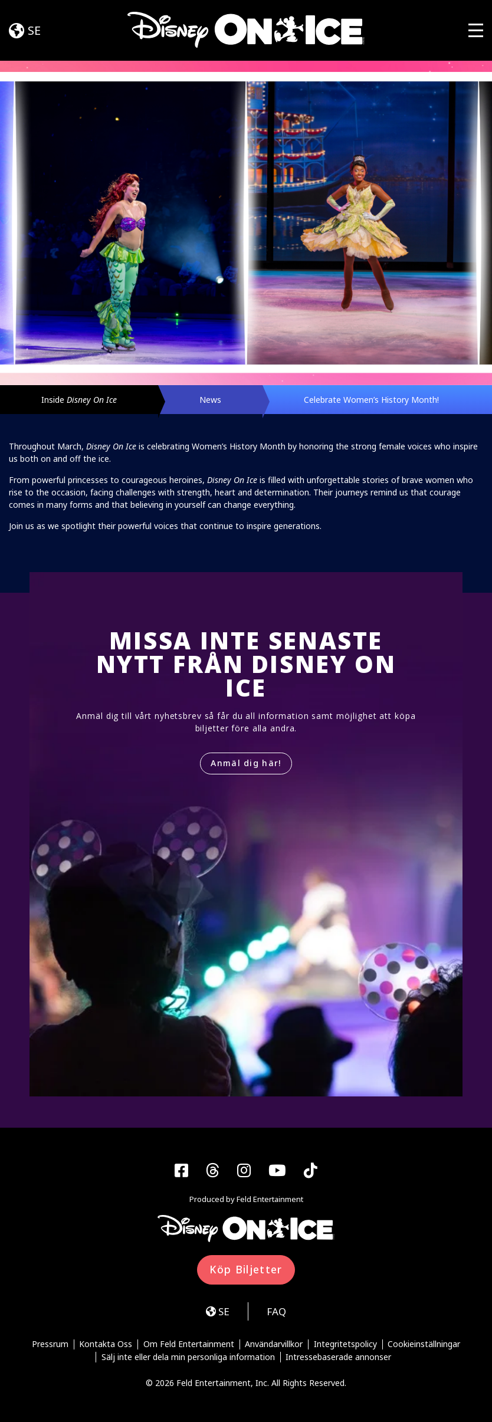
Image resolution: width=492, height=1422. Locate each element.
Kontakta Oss (105, 1344)
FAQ (276, 1311)
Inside (79, 399)
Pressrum (50, 1344)
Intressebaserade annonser (338, 1357)
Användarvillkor (274, 1344)
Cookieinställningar (424, 1344)
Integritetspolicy (345, 1344)
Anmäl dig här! (246, 763)
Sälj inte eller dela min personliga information (188, 1357)
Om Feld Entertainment (188, 1344)
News (210, 399)
